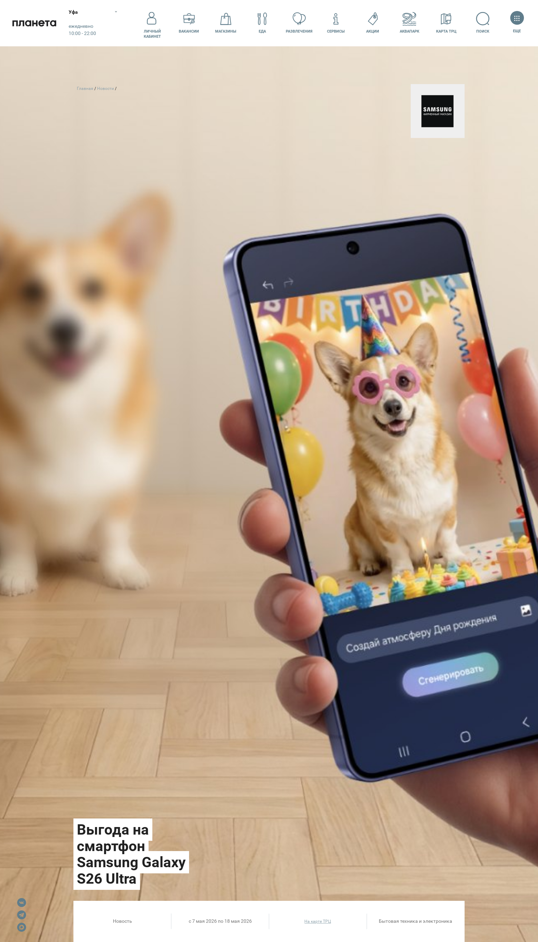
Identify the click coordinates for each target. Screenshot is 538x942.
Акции (372, 23)
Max (21, 927)
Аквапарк (409, 23)
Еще (517, 23)
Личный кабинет (152, 23)
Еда (262, 23)
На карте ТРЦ (317, 921)
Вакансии (189, 23)
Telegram (21, 914)
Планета (34, 23)
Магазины (225, 23)
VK (21, 902)
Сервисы (336, 23)
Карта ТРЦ (446, 23)
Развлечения (299, 23)
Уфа (73, 12)
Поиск (483, 23)
